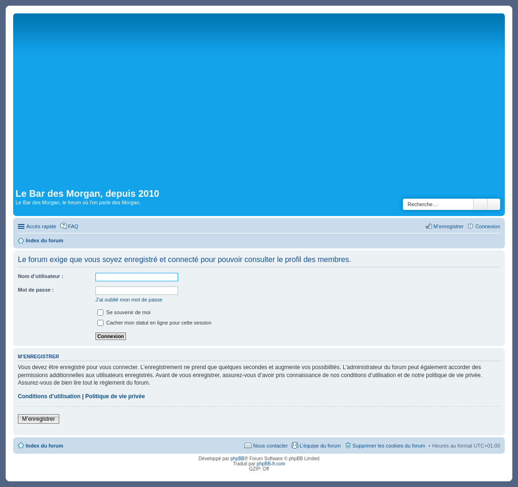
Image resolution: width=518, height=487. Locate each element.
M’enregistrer (38, 419)
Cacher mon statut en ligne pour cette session (154, 322)
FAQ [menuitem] (73, 226)
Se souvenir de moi (123, 312)
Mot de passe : (36, 290)
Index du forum (44, 445)
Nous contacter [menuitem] (270, 445)
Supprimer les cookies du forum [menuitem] (389, 445)
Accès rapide (41, 226)
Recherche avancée (493, 204)
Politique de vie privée (115, 396)
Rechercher (480, 204)
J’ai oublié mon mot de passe (128, 299)
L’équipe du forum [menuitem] (319, 445)
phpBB (237, 458)
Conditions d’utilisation (49, 396)
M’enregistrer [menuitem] (448, 226)
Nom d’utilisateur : (40, 276)
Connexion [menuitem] (487, 226)
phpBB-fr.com (271, 463)
